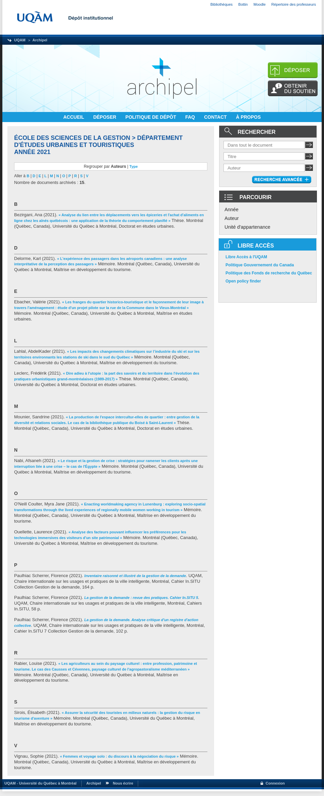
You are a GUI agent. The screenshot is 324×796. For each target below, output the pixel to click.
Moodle (259, 4)
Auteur (232, 218)
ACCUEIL (74, 117)
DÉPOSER (105, 117)
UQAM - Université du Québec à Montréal (39, 783)
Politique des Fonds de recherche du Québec (269, 273)
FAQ (190, 117)
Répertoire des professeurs (293, 4)
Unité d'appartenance (247, 227)
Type (133, 166)
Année (232, 209)
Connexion (275, 783)
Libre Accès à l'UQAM (246, 257)
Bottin (243, 4)
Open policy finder (243, 281)
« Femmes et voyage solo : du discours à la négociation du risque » (119, 756)
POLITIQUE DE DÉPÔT (151, 117)
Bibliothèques (221, 4)
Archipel (40, 40)
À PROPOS (248, 117)
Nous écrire (123, 783)
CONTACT (216, 117)
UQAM (20, 40)
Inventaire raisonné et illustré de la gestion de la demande (135, 576)
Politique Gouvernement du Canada (260, 265)
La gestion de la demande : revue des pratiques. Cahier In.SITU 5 (141, 598)
